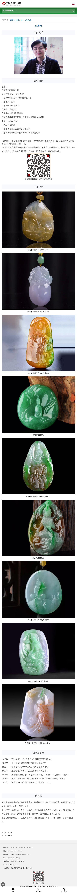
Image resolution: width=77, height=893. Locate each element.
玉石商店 (30, 847)
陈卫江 (10, 833)
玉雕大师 (18, 20)
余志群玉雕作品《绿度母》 (38, 681)
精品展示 (22, 847)
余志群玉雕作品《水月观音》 (38, 373)
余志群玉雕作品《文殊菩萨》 (38, 620)
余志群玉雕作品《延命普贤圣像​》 (38, 496)
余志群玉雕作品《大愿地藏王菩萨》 (38, 743)
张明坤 (10, 836)
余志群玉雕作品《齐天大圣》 (38, 250)
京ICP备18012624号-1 (10, 865)
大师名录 (27, 20)
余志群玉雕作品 (38, 435)
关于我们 (6, 847)
